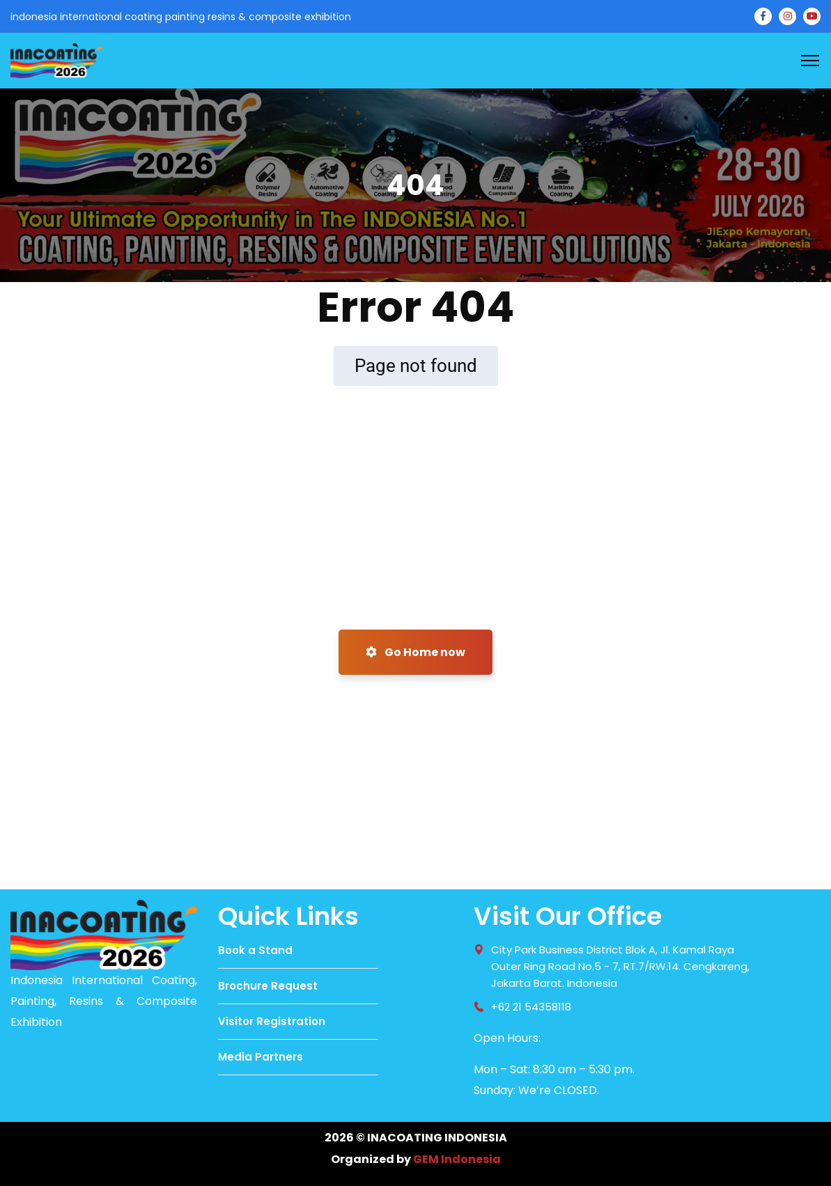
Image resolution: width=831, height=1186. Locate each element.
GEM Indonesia (457, 1159)
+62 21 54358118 (531, 1006)
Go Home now (415, 652)
